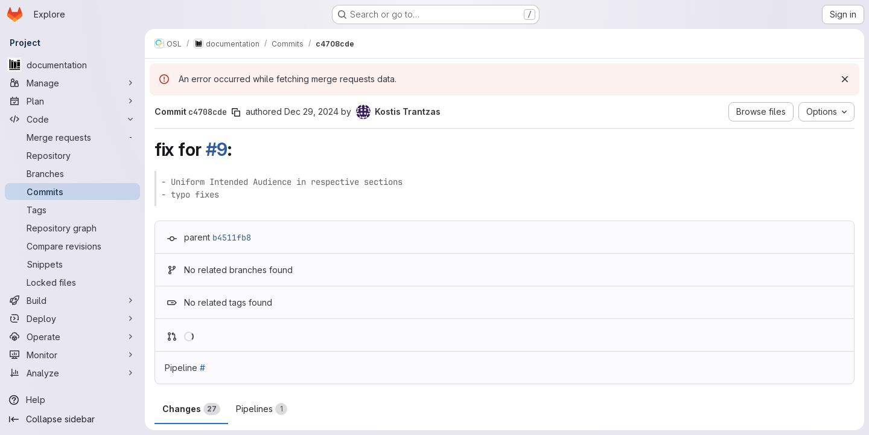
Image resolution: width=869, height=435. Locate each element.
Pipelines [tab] (261, 409)
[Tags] (72, 209)
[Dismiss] (845, 79)
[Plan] (72, 100)
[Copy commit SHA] (236, 112)
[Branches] (72, 173)
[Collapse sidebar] (72, 419)
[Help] (72, 400)
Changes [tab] (191, 409)
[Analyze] (72, 372)
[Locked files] (72, 282)
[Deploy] (72, 318)
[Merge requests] (72, 137)
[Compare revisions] (72, 245)
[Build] (72, 300)
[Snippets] (72, 264)
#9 (217, 149)
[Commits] (72, 191)
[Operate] (72, 336)
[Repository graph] (72, 227)
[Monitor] (72, 354)
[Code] (72, 119)
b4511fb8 (231, 237)
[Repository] (72, 155)
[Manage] (72, 82)
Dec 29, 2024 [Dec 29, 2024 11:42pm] (311, 111)
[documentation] (72, 64)
